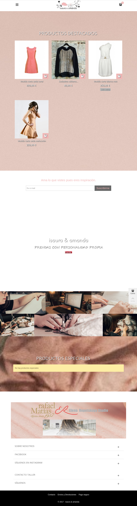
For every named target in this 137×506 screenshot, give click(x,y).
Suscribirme (102, 188)
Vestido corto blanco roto (105, 81)
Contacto (51, 495)
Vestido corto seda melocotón (32, 141)
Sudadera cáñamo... (68, 81)
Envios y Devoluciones (67, 495)
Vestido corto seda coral (31, 81)
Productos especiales (63, 358)
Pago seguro (84, 495)
